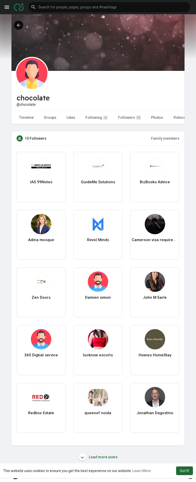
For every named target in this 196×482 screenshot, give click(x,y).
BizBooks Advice (155, 182)
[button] (109, 7)
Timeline (26, 117)
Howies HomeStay (155, 355)
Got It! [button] (184, 471)
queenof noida (97, 413)
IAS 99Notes (41, 182)
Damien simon (98, 297)
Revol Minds (98, 240)
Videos (179, 117)
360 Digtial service (41, 355)
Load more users (98, 457)
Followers (129, 117)
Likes (71, 117)
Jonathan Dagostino (155, 413)
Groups (50, 117)
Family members (165, 138)
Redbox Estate (41, 413)
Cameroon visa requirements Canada (155, 240)
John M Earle (155, 297)
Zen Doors (41, 297)
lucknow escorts (98, 355)
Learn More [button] (141, 471)
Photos (157, 117)
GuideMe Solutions (98, 182)
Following (96, 117)
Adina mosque (41, 240)
